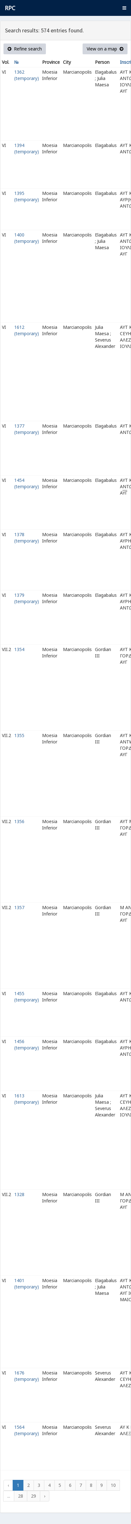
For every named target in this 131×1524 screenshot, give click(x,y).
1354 (19, 649)
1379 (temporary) (26, 598)
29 (33, 1496)
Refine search (25, 49)
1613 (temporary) (26, 1099)
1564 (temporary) (26, 1430)
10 (113, 1485)
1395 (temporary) (26, 196)
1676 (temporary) (26, 1376)
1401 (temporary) (26, 1283)
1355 (19, 735)
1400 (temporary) (26, 238)
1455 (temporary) (26, 996)
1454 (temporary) (26, 483)
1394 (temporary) (26, 148)
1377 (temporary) (26, 429)
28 (20, 1496)
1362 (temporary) (26, 75)
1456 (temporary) (26, 1044)
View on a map (105, 49)
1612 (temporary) (26, 330)
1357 (19, 907)
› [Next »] (44, 1496)
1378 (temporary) (26, 537)
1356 (19, 821)
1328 (19, 1194)
